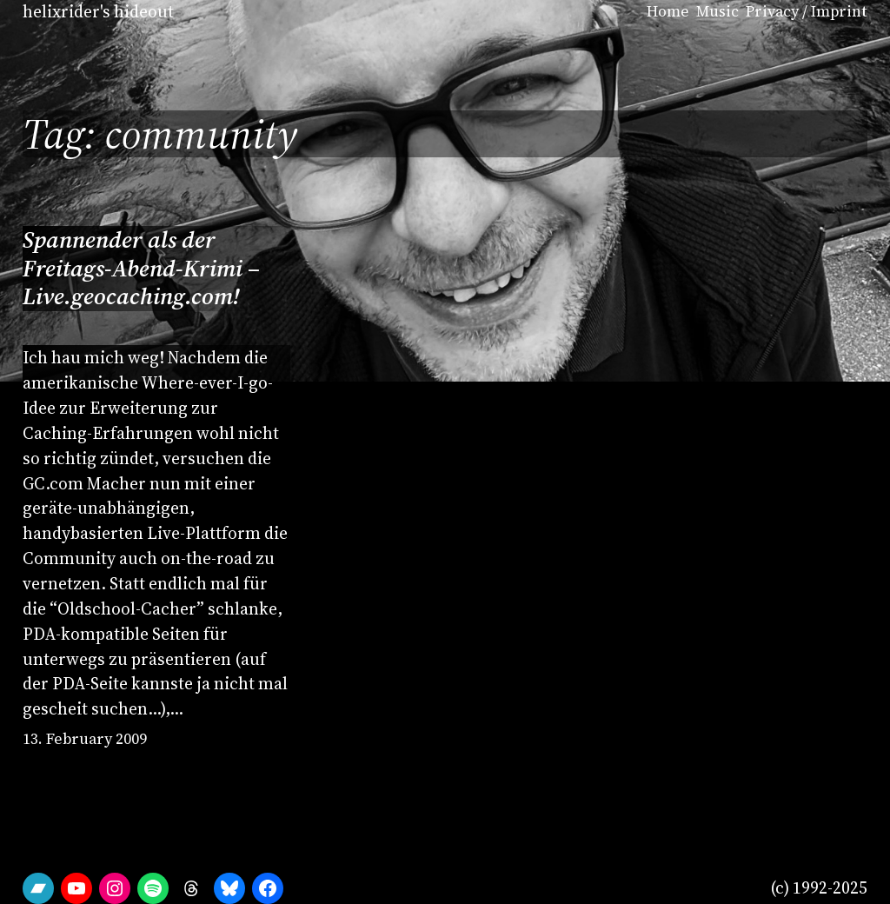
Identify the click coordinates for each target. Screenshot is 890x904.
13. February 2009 (85, 738)
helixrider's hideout (98, 11)
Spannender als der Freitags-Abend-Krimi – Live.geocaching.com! (141, 268)
